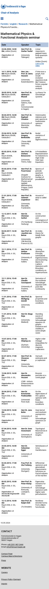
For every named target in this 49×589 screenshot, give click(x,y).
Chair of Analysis (10, 12)
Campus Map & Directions (11, 556)
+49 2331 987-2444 (15, 544)
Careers (4, 572)
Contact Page (6, 554)
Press (3, 560)
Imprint (4, 584)
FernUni (4, 24)
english (13, 24)
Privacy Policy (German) (11, 579)
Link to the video (39, 64)
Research (23, 24)
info (8, 547)
